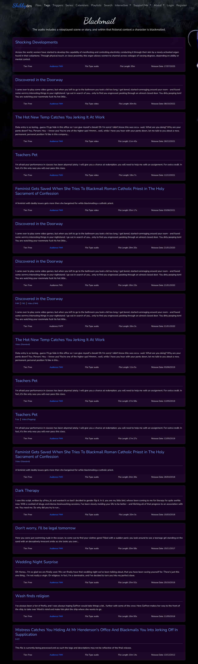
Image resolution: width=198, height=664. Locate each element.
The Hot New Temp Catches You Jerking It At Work (60, 117)
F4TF (17, 639)
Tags (47, 5)
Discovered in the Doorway (39, 79)
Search (108, 5)
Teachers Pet (26, 154)
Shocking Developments (36, 42)
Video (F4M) (33, 303)
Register (181, 5)
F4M (17, 303)
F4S (23, 303)
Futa (17, 419)
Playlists (96, 5)
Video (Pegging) (29, 419)
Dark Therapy (27, 490)
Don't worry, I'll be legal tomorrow (45, 528)
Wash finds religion (32, 596)
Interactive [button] (122, 5)
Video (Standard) (22, 344)
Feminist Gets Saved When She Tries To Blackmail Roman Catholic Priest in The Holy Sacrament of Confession (89, 191)
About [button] (158, 5)
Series (69, 5)
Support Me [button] (141, 5)
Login (170, 5)
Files (38, 5)
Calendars (82, 5)
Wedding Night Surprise (36, 562)
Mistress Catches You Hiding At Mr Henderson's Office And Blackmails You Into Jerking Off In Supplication (96, 632)
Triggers (58, 5)
